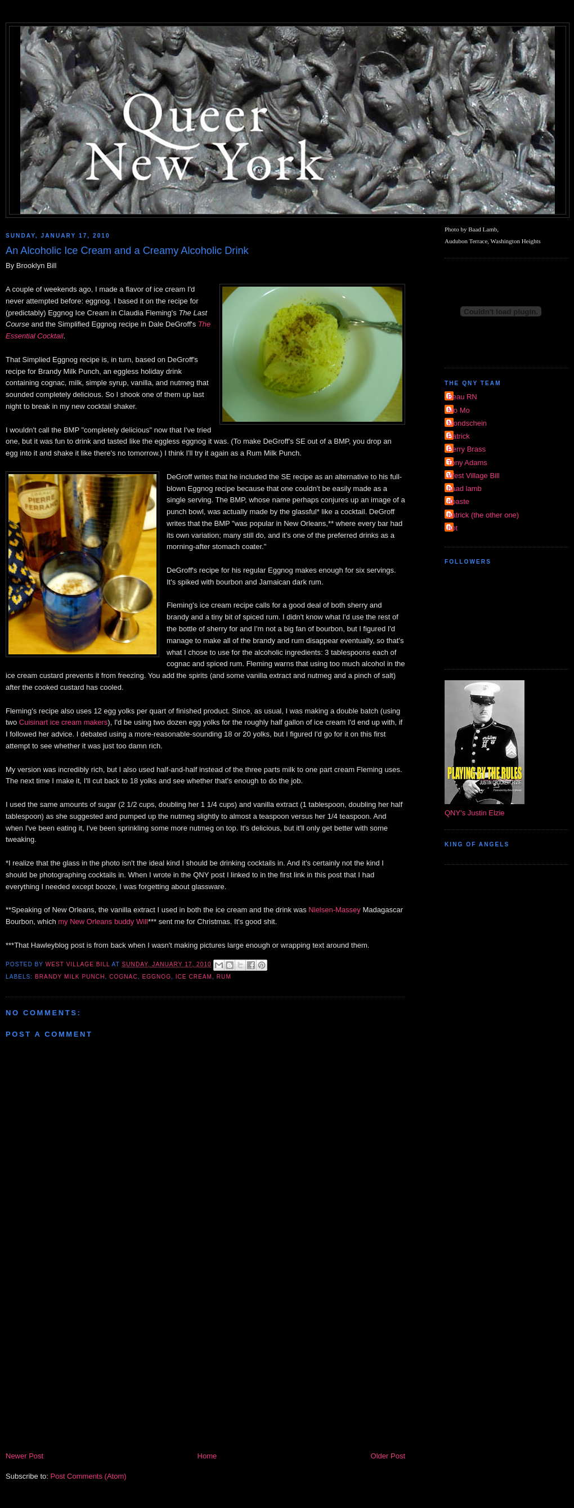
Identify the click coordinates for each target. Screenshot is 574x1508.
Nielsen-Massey (334, 909)
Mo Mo (458, 410)
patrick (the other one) (483, 515)
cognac (123, 977)
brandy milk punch (70, 977)
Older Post (388, 1456)
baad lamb (464, 488)
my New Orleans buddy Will (103, 921)
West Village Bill (473, 475)
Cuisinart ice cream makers (63, 722)
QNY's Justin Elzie (475, 813)
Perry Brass (466, 449)
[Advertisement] (205, 1365)
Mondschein (467, 423)
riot (452, 528)
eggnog (156, 977)
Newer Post (24, 1456)
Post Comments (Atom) (89, 1476)
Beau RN (462, 396)
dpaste (458, 501)
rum (224, 977)
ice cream (194, 977)
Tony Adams (467, 462)
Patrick (458, 436)
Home (207, 1456)
